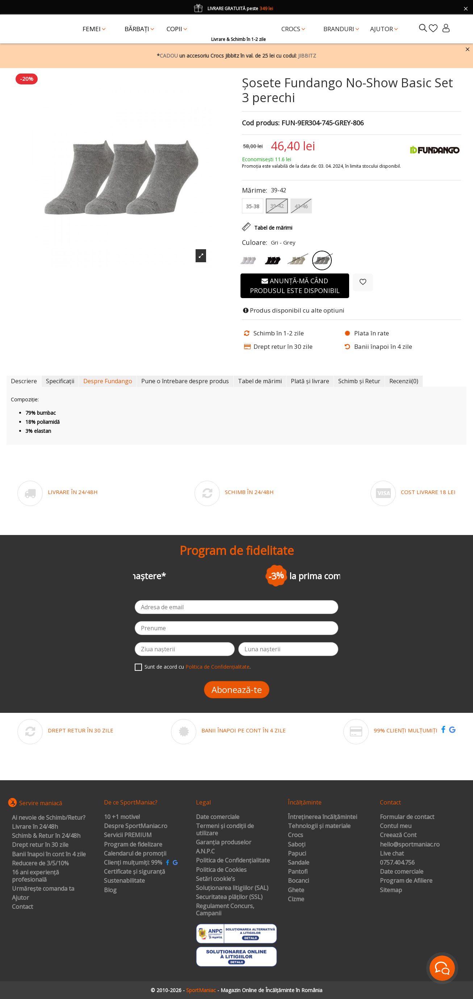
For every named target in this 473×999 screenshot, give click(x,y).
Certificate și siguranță (134, 871)
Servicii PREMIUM (128, 835)
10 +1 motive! (122, 817)
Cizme (296, 899)
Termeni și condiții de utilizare (225, 830)
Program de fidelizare (133, 844)
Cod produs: (261, 123)
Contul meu (395, 826)
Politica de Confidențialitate (217, 666)
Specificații (60, 381)
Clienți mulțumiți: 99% (133, 862)
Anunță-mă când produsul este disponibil (295, 285)
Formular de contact (407, 817)
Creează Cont (398, 835)
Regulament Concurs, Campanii (225, 910)
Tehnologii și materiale (319, 826)
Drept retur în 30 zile (40, 845)
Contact (22, 907)
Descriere (24, 381)
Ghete (296, 890)
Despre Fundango (107, 381)
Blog (110, 890)
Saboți (296, 844)
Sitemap (391, 890)
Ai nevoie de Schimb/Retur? (48, 818)
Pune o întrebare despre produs (185, 381)
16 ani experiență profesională (35, 876)
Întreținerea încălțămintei (322, 817)
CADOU (169, 55)
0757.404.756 (397, 862)
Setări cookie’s (215, 879)
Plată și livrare (310, 381)
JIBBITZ (307, 55)
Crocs (295, 835)
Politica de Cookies (221, 870)
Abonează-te (237, 689)
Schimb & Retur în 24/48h (46, 836)
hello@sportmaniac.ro (410, 844)
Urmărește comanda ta (43, 889)
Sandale (298, 862)
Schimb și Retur (359, 381)
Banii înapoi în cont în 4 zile (49, 854)
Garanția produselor (223, 842)
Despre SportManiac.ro (135, 826)
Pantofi (297, 871)
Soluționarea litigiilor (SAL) (232, 888)
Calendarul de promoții (135, 853)
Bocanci (298, 881)
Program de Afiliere (406, 881)
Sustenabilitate (124, 881)
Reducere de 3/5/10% (40, 863)
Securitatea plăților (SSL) (229, 897)
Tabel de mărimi (260, 381)
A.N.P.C (205, 851)
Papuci (297, 853)
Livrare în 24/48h (35, 827)
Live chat (392, 853)
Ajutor (20, 898)
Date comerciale (217, 817)
